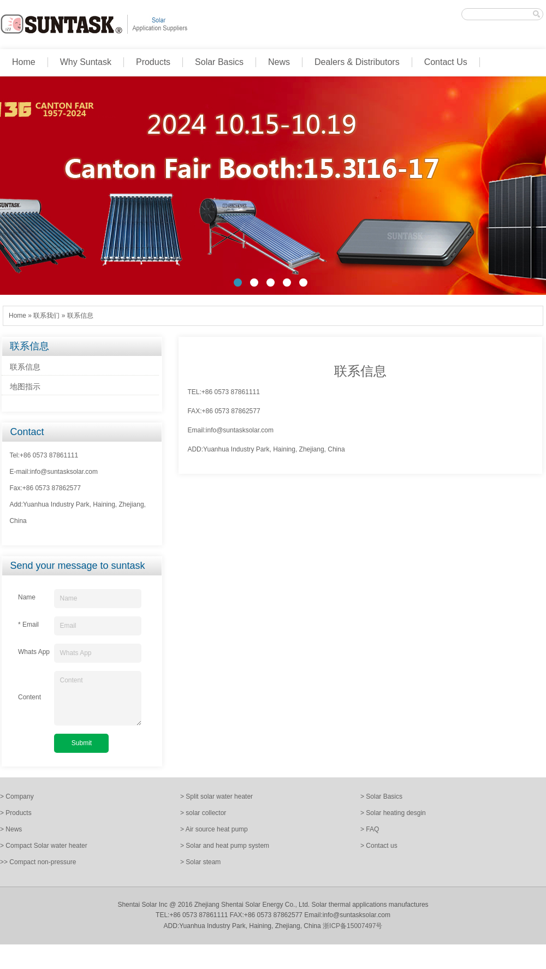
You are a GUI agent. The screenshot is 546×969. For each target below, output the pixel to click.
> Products (16, 813)
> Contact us (378, 845)
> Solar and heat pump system (224, 845)
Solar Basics (219, 62)
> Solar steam (200, 862)
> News (11, 829)
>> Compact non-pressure (38, 862)
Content (97, 698)
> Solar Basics (381, 796)
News (279, 62)
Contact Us (445, 62)
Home (23, 62)
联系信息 (80, 315)
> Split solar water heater (216, 796)
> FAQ (369, 829)
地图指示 (25, 386)
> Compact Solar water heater (43, 845)
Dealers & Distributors (357, 62)
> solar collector (203, 813)
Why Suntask (85, 62)
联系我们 (46, 315)
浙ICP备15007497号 (352, 926)
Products (153, 62)
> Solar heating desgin (393, 813)
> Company (17, 796)
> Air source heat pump (214, 829)
